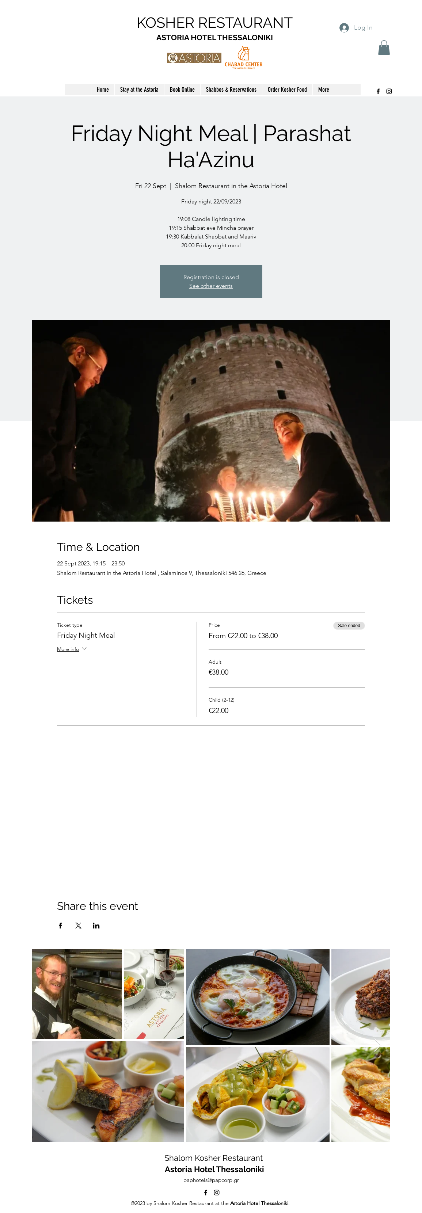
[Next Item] (377, 1045)
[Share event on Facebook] (60, 925)
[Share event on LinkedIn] (96, 925)
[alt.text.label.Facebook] (378, 91)
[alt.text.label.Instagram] (389, 91)
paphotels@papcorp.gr (211, 1179)
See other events (211, 285)
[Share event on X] (78, 925)
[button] (384, 47)
